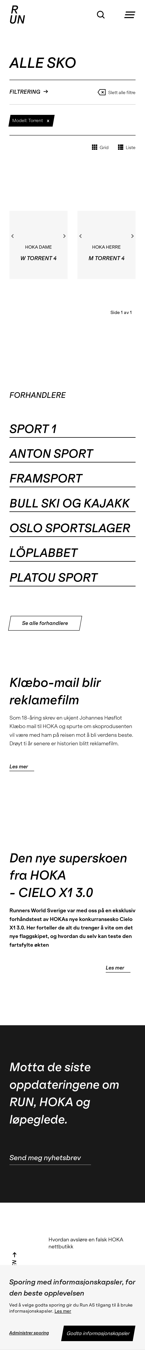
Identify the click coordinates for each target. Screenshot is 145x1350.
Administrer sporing (29, 1332)
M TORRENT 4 (106, 258)
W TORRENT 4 (38, 258)
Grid (100, 147)
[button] (131, 11)
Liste (127, 147)
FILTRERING (28, 91)
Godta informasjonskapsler (98, 1333)
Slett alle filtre (117, 92)
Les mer (63, 1311)
